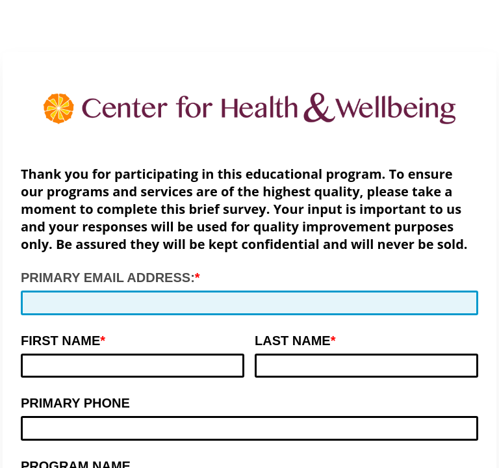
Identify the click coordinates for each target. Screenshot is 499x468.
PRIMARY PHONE (75, 403)
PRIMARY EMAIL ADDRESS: (108, 277)
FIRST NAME (60, 340)
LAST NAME (293, 340)
